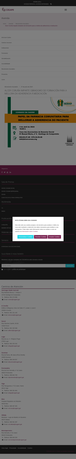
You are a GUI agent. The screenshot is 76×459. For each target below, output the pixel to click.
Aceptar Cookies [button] (54, 237)
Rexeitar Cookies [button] (40, 237)
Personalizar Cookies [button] (25, 237)
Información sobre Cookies (30, 231)
